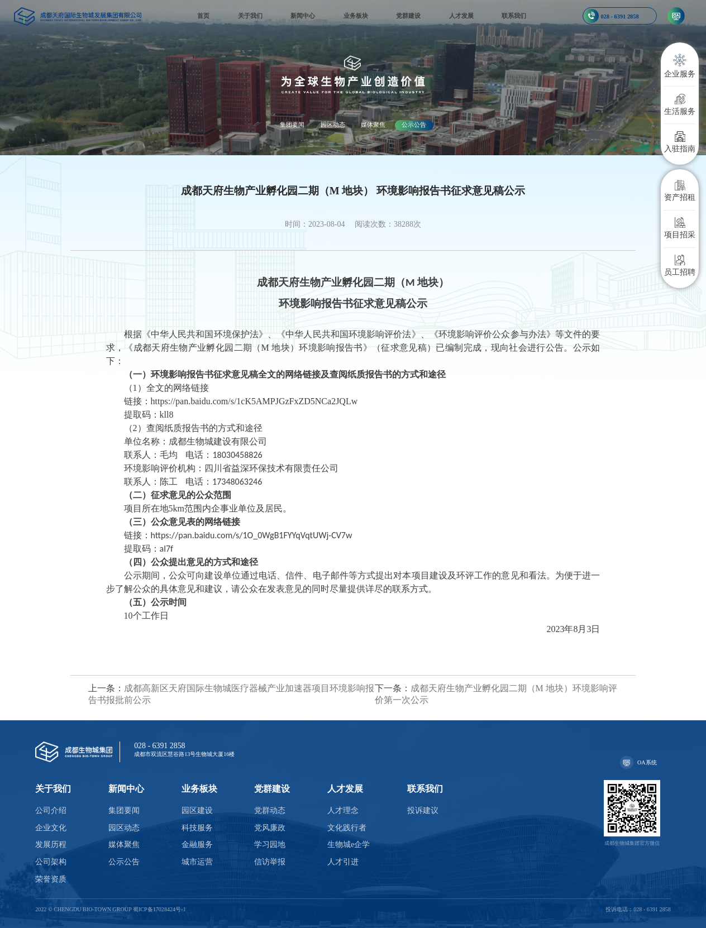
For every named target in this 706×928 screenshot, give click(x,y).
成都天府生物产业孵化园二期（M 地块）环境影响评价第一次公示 (496, 694)
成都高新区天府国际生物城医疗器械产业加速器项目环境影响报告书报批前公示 (231, 694)
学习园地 (269, 844)
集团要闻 (292, 124)
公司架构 (50, 862)
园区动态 (333, 124)
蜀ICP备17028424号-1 (159, 909)
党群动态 (269, 810)
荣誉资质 (50, 879)
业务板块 (356, 15)
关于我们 (250, 15)
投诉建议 (422, 810)
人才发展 (461, 15)
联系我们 (514, 15)
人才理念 (343, 810)
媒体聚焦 (373, 124)
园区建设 (197, 810)
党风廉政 (269, 828)
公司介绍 (50, 810)
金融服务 (197, 844)
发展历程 (50, 844)
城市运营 (197, 862)
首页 (203, 15)
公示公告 (414, 124)
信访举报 (269, 862)
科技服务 (197, 828)
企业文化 (50, 828)
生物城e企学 (348, 844)
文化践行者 (346, 828)
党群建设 (408, 15)
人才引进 (343, 862)
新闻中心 (302, 15)
